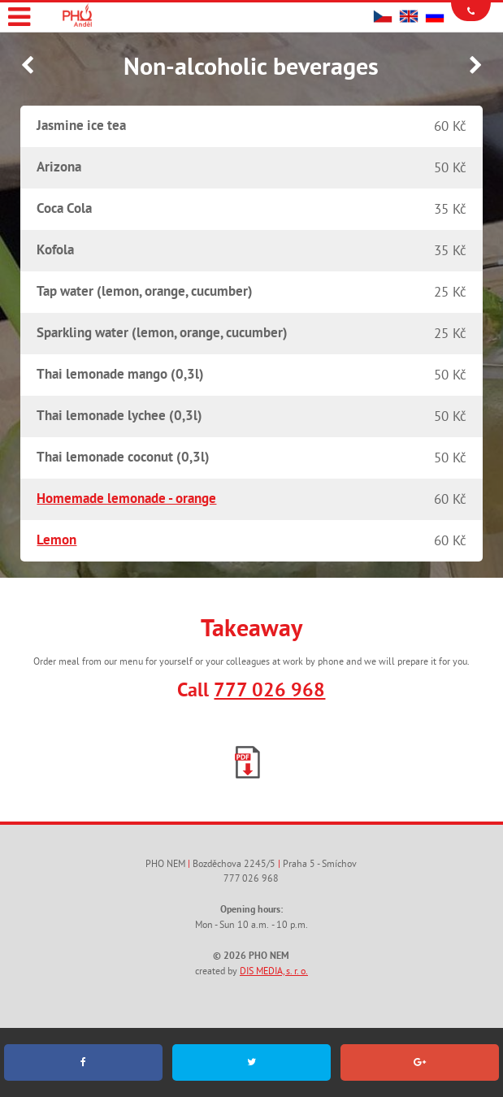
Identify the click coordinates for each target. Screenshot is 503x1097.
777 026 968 (269, 691)
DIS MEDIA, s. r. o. (274, 971)
